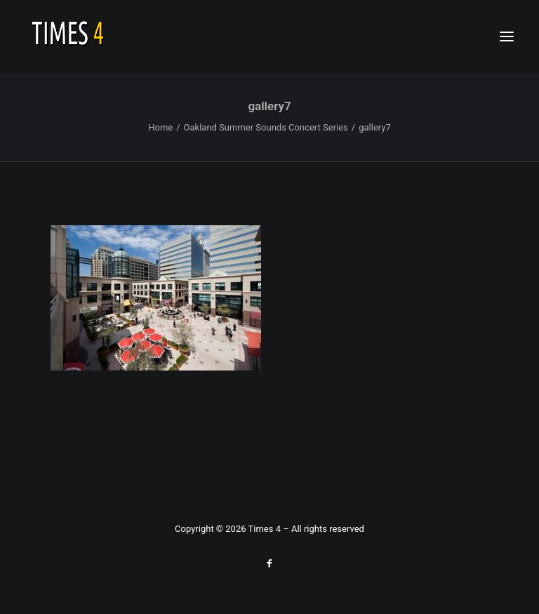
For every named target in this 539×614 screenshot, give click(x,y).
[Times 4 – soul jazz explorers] (97, 36)
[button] (506, 36)
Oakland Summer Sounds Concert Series (266, 127)
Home (160, 127)
